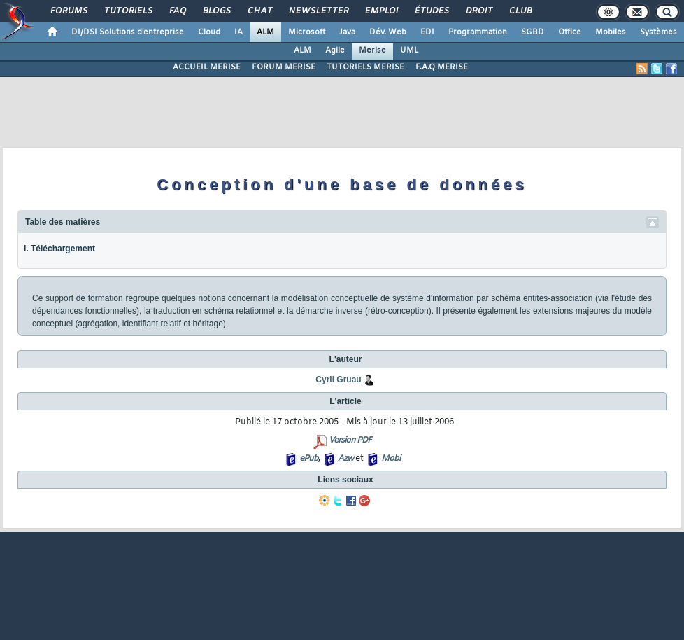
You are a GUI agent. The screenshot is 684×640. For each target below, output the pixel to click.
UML (409, 50)
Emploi (381, 11)
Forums (68, 11)
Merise (372, 50)
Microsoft (306, 32)
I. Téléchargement (59, 248)
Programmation (477, 32)
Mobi (390, 458)
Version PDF (350, 440)
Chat (259, 11)
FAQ (177, 11)
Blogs (216, 11)
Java (347, 32)
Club (519, 11)
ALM (265, 32)
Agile (335, 50)
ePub (308, 458)
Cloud (209, 32)
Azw (345, 458)
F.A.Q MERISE (441, 67)
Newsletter (318, 11)
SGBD (532, 32)
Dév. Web (387, 32)
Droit (478, 11)
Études (431, 11)
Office (569, 32)
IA (238, 32)
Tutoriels (127, 11)
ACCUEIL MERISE (207, 67)
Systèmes (658, 32)
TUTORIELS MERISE (365, 67)
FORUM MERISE (283, 67)
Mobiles (610, 32)
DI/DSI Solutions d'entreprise (127, 32)
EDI (427, 32)
